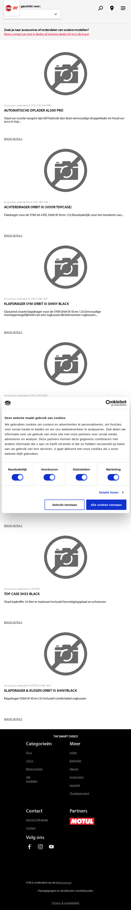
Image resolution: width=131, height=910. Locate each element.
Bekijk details (13, 139)
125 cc (30, 761)
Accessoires (77, 777)
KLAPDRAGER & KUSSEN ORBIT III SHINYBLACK (40, 690)
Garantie (75, 785)
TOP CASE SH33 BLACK (22, 593)
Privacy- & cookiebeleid (65, 903)
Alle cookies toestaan (106, 504)
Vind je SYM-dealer (37, 820)
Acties (73, 752)
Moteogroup (63, 882)
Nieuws (74, 769)
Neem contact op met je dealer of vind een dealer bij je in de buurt (46, 34)
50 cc (29, 752)
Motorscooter (34, 769)
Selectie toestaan (64, 504)
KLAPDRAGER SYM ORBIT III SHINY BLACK (36, 303)
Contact (31, 828)
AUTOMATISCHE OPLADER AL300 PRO (33, 110)
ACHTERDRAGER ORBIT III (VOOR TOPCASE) (37, 207)
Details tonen (108, 492)
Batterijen (75, 761)
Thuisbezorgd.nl (79, 793)
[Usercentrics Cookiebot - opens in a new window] (108, 403)
